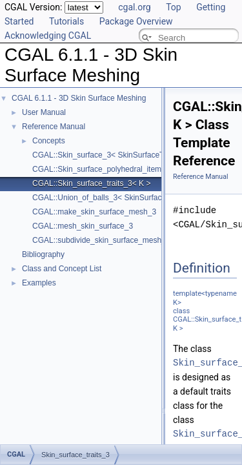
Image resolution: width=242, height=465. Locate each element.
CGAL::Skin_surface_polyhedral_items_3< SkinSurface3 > (133, 169)
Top (173, 7)
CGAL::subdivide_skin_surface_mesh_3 (101, 240)
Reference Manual (53, 126)
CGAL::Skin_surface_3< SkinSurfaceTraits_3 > (113, 155)
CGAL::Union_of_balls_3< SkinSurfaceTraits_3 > (116, 197)
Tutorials (66, 21)
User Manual (44, 112)
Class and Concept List (61, 268)
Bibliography (43, 254)
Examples (39, 282)
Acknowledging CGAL (48, 35)
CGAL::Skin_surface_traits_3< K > (91, 183)
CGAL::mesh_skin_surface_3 (82, 226)
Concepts (48, 140)
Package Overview (136, 21)
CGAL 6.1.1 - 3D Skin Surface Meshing (79, 98)
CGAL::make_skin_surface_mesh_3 (94, 211)
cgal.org (134, 7)
